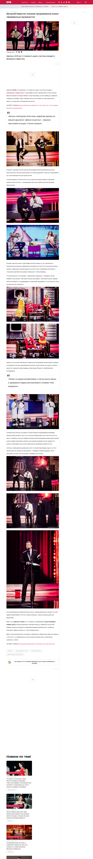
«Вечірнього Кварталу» (15, 92)
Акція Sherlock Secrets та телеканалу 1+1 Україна (34, 6)
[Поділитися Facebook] (19, 52)
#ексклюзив (11, 789)
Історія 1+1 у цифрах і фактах (59, 6)
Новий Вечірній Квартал (15, 772)
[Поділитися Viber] (21, 52)
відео (40, 2)
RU (80, 2)
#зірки (10, 820)
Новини (33, 2)
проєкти (25, 2)
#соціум (10, 851)
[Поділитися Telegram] (16, 52)
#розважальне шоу (22, 650)
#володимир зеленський (15, 654)
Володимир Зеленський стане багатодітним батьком (36, 644)
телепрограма (50, 2)
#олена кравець (36, 650)
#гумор (10, 650)
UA (78, 2)
